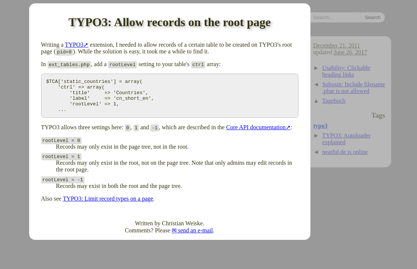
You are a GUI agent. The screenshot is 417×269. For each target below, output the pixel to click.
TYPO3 (74, 44)
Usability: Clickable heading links (346, 71)
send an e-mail (195, 237)
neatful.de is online (345, 152)
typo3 (320, 126)
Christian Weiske (182, 230)
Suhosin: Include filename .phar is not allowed (353, 87)
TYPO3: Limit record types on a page (108, 205)
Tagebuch (334, 101)
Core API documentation (256, 134)
